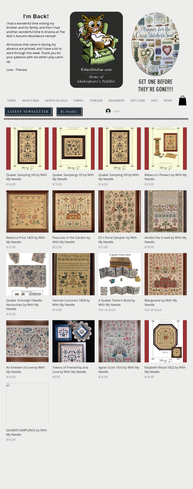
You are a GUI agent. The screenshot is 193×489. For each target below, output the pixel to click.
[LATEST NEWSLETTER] (28, 111)
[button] (96, 100)
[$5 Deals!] (69, 111)
